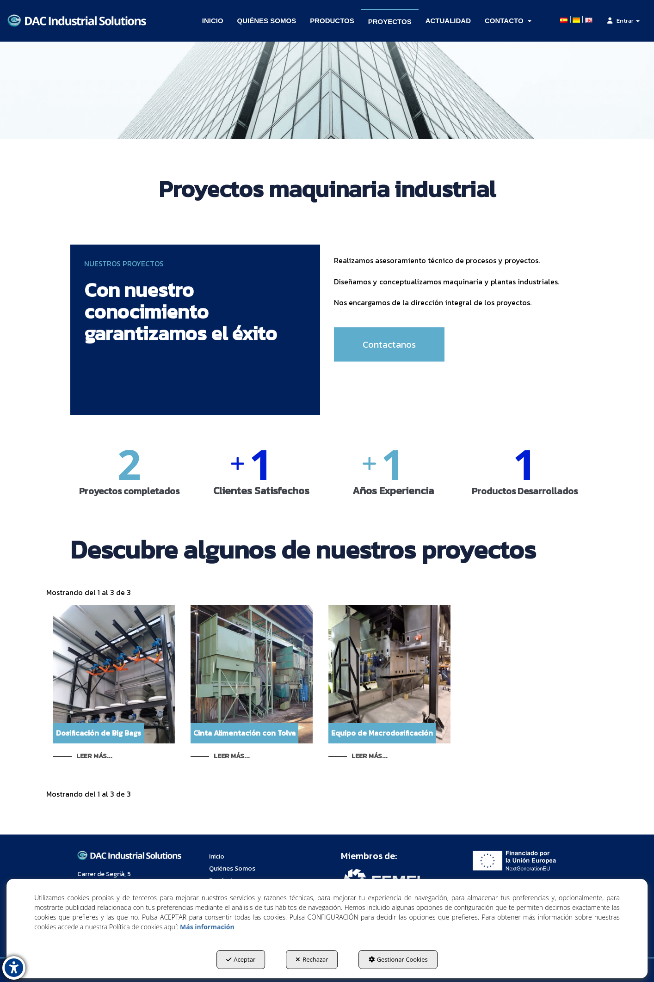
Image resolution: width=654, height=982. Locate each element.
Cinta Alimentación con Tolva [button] (244, 732)
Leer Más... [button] (94, 756)
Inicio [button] (216, 856)
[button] (76, 21)
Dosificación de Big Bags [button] (98, 732)
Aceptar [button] (240, 959)
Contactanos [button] (389, 344)
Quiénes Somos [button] (232, 868)
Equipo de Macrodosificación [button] (382, 732)
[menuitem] (212, 20)
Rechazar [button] (312, 959)
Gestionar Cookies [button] (398, 959)
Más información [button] (207, 926)
